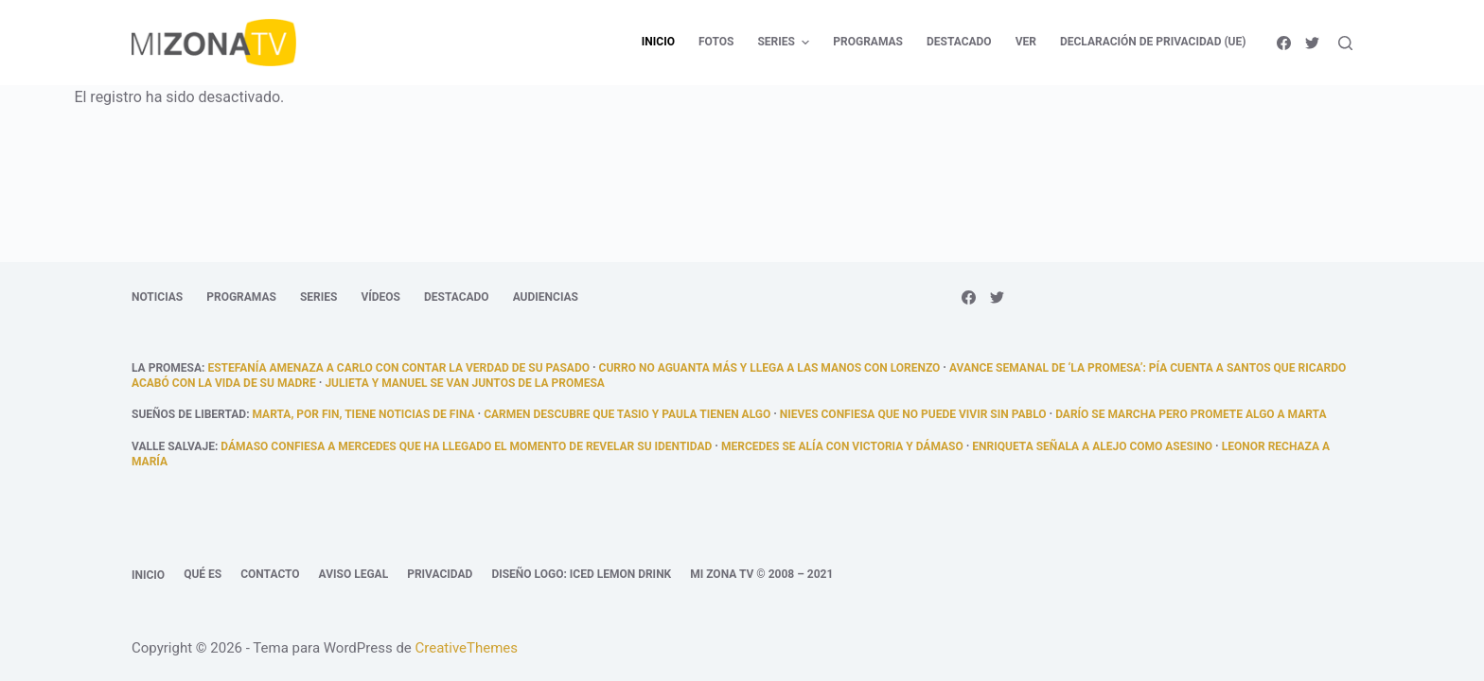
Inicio (148, 575)
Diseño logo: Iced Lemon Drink (581, 574)
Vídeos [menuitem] (380, 297)
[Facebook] (1284, 43)
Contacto (269, 574)
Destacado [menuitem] (959, 41)
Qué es (202, 574)
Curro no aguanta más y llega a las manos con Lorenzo (770, 368)
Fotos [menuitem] (715, 41)
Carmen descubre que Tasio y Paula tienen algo (627, 414)
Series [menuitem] (785, 42)
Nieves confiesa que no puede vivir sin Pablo (913, 414)
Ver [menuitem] (1026, 41)
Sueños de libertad (189, 414)
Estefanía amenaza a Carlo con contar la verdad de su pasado (398, 368)
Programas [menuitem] (868, 41)
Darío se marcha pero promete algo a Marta (1190, 414)
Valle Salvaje (173, 446)
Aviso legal (354, 574)
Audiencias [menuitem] (545, 297)
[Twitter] (1312, 43)
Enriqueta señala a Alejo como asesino (1092, 446)
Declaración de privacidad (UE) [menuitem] (1153, 41)
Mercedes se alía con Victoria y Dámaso (842, 446)
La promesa (167, 368)
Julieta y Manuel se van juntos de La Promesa (464, 383)
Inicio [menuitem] (658, 41)
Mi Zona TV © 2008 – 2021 (761, 574)
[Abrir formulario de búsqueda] (1345, 43)
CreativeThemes (467, 647)
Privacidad (439, 574)
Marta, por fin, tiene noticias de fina (364, 414)
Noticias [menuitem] (157, 297)
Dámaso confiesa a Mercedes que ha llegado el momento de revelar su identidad (466, 446)
